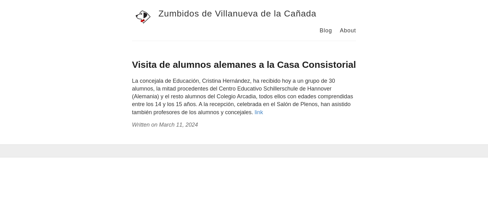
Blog (326, 30)
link (259, 112)
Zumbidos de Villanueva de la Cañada (237, 13)
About (348, 30)
